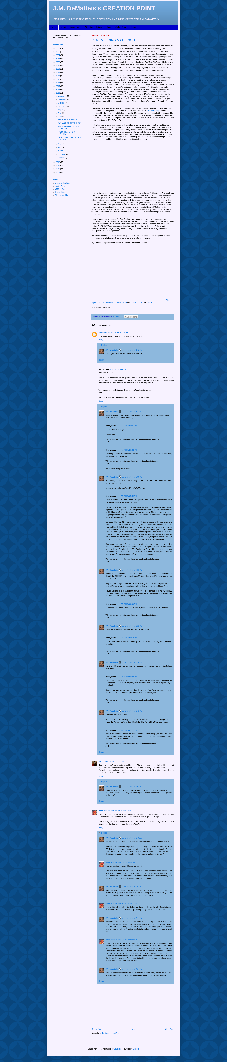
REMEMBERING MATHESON (113, 40)
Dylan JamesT (138, 302)
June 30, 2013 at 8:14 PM (132, 918)
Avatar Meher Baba (63, 183)
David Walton (104, 811)
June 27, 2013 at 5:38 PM (132, 477)
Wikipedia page (153, 111)
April (60, 147)
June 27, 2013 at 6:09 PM (127, 604)
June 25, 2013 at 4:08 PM (118, 333)
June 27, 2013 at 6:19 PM (127, 638)
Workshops (75, 27)
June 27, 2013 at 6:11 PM (132, 626)
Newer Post (96, 1029)
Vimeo (149, 302)
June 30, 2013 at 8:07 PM (132, 887)
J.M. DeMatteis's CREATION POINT (104, 8)
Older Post (169, 1029)
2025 (58, 52)
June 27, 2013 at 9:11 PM (127, 730)
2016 (58, 83)
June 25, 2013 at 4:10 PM (132, 350)
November (62, 99)
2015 (58, 86)
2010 (58, 169)
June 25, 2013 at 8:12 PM (132, 412)
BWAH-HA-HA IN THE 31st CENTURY (68, 127)
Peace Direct (60, 192)
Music (108, 27)
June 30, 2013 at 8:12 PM (128, 904)
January (61, 158)
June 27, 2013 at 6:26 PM (132, 662)
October (61, 103)
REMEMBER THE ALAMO (68, 120)
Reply (101, 340)
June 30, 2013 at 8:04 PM (128, 862)
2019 (58, 72)
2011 (58, 165)
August (61, 110)
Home (53, 27)
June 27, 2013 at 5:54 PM (127, 496)
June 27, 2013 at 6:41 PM (132, 711)
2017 (58, 79)
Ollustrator (118, 1049)
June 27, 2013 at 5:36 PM (127, 450)
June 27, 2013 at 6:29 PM (127, 677)
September (62, 106)
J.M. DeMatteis (112, 350)
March (60, 151)
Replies (104, 345)
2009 (58, 172)
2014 (58, 90)
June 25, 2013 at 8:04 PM (132, 787)
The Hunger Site (61, 195)
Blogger (136, 1049)
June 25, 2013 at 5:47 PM (120, 369)
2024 (58, 55)
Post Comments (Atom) (111, 1033)
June (60, 117)
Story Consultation (93, 27)
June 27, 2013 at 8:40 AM (132, 838)
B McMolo (103, 333)
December (62, 96)
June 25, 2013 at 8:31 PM (127, 426)
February (61, 154)
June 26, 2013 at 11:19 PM (120, 811)
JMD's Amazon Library (125, 27)
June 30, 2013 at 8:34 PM (132, 969)
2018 (58, 76)
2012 (58, 162)
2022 (58, 62)
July (60, 113)
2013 (58, 93)
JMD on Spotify (61, 189)
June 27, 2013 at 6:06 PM (132, 570)
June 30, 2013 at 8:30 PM (128, 940)
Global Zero (60, 186)
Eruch (101, 762)
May (60, 144)
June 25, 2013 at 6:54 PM (114, 762)
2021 (58, 65)
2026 (58, 48)
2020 (58, 69)
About (63, 27)
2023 (58, 59)
